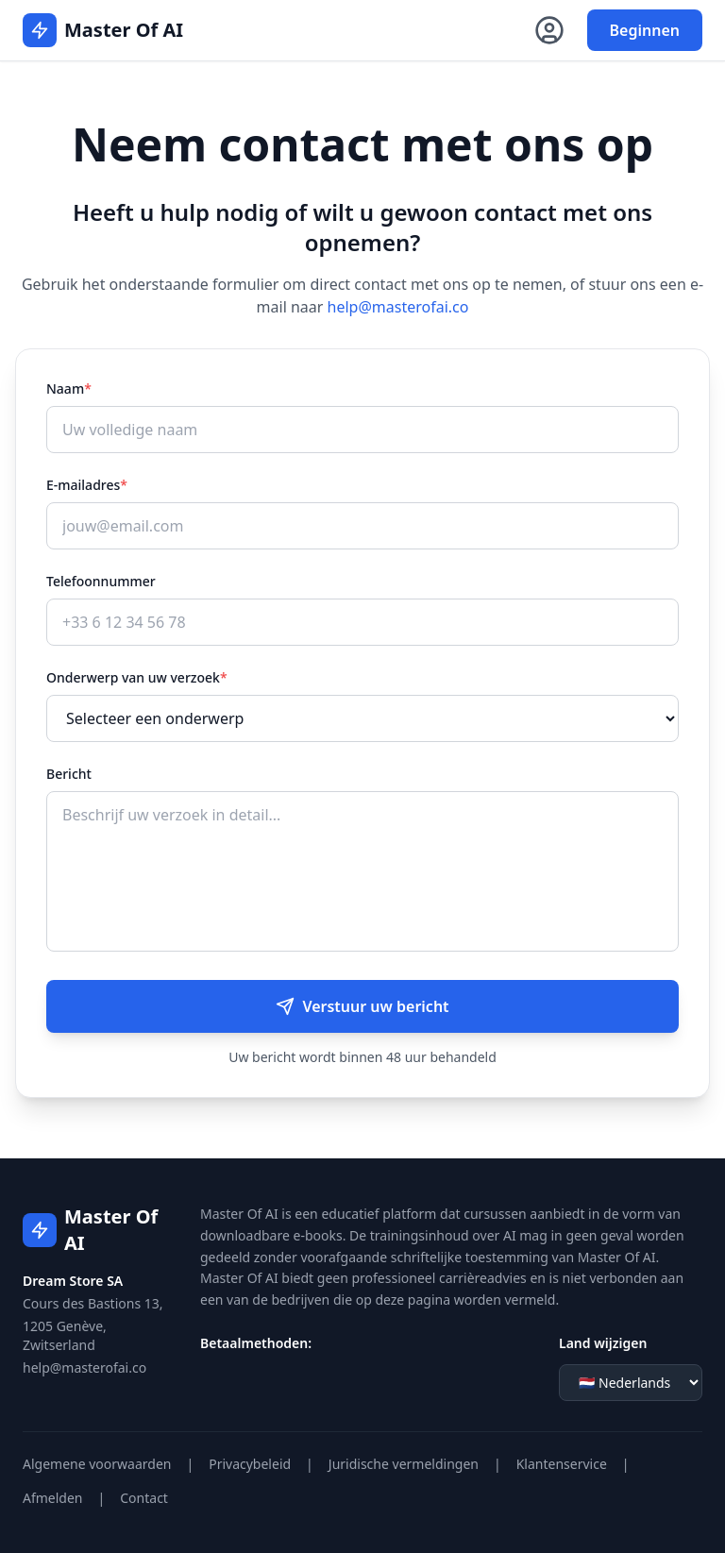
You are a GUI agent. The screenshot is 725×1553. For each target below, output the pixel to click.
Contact (144, 1498)
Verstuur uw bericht (362, 1006)
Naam (69, 388)
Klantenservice (561, 1464)
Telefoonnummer (101, 581)
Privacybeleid (250, 1464)
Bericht (69, 774)
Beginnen (645, 30)
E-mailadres (86, 485)
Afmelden (53, 1498)
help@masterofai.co (398, 306)
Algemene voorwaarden (97, 1464)
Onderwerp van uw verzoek (137, 677)
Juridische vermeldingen (404, 1464)
